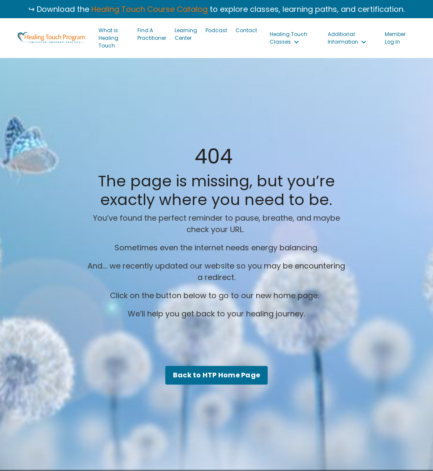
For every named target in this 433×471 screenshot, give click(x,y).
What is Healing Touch (108, 38)
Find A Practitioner (151, 34)
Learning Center (186, 34)
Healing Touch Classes (288, 37)
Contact (246, 30)
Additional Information (347, 37)
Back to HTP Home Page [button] (216, 375)
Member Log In (395, 37)
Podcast (216, 30)
